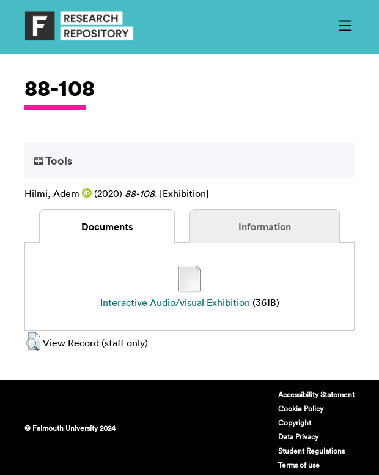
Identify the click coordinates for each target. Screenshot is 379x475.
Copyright (294, 422)
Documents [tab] (107, 226)
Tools (53, 160)
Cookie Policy (300, 408)
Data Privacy (298, 436)
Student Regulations (311, 450)
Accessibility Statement (316, 394)
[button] (33, 341)
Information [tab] (264, 226)
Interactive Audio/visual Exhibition (175, 302)
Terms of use (299, 464)
